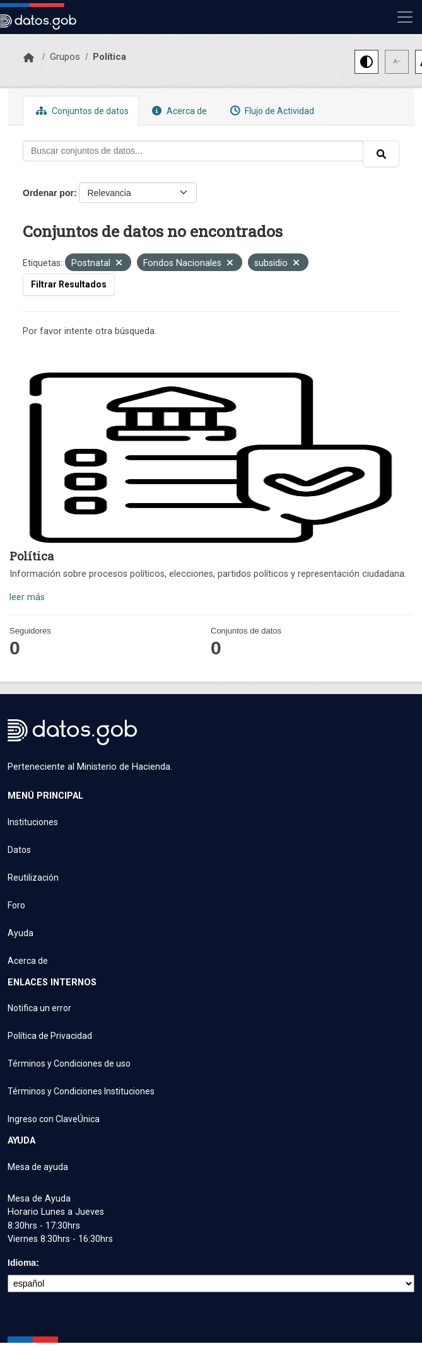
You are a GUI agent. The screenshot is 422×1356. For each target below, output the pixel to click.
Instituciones (33, 822)
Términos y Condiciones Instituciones (81, 1091)
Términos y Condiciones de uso (69, 1063)
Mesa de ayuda (38, 1167)
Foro (16, 905)
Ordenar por (48, 193)
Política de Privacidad (50, 1036)
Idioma (22, 1263)
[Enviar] (381, 154)
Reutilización (33, 877)
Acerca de (178, 111)
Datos (19, 850)
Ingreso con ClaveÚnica (54, 1119)
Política (109, 56)
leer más (27, 597)
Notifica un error (39, 1008)
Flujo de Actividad (270, 111)
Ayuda (20, 933)
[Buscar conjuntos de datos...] (193, 151)
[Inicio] (28, 58)
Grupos (65, 56)
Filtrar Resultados (69, 284)
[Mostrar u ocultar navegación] (405, 17)
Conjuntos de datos (81, 111)
